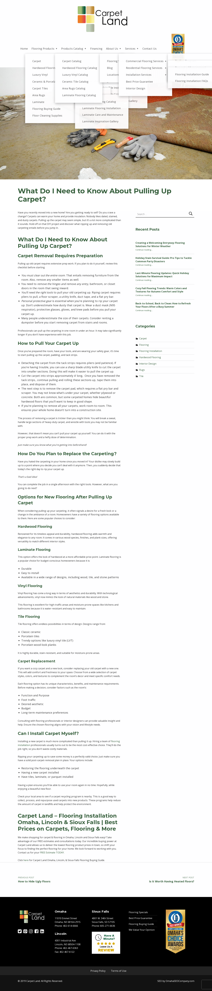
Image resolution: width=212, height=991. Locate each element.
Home (24, 48)
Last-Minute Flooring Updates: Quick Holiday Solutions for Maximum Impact (162, 275)
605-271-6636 (107, 925)
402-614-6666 (70, 925)
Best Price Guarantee (140, 918)
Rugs (142, 369)
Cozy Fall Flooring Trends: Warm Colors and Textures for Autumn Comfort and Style (161, 290)
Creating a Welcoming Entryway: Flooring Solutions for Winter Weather (160, 244)
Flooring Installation (150, 351)
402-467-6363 (70, 948)
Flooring (144, 344)
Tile (141, 376)
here (26, 860)
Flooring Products (44, 48)
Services (132, 48)
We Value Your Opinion (142, 929)
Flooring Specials (138, 912)
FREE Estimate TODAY (52, 852)
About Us (113, 48)
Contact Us (149, 48)
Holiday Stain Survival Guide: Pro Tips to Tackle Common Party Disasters (163, 259)
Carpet (143, 338)
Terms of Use (118, 970)
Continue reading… (144, 249)
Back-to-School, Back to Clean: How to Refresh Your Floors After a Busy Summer (163, 305)
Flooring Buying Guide (141, 924)
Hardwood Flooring (150, 357)
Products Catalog (74, 48)
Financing (96, 48)
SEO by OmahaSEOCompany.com (175, 981)
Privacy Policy (97, 970)
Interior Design (147, 363)
